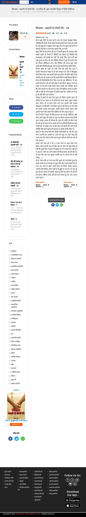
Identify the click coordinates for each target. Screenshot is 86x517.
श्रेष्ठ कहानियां (23, 472)
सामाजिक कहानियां (14, 305)
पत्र (12, 334)
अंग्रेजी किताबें (38, 472)
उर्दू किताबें (37, 500)
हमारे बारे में (8, 472)
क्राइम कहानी (15, 383)
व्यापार (13, 361)
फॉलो (25, 37)
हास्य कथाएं (15, 274)
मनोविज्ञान (14, 319)
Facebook (16, 107)
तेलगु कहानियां (53, 494)
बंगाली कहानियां (53, 484)
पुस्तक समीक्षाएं (16, 349)
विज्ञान (13, 376)
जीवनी (13, 326)
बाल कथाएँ (14, 270)
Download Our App (56, 200)
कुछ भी (13, 380)
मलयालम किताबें (39, 494)
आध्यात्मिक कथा (16, 255)
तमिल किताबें (38, 484)
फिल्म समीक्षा (15, 341)
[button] (27, 2)
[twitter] (77, 480)
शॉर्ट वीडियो (22, 484)
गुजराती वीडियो (23, 478)
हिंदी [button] (32, 2)
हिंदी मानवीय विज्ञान (22, 83)
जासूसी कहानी (16, 301)
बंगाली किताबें (38, 490)
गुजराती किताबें (38, 478)
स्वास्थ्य (13, 322)
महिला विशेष (15, 289)
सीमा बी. (23, 33)
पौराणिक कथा (15, 345)
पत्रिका (13, 278)
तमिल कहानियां (53, 490)
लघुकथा (13, 251)
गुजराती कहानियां (54, 475)
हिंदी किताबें (37, 475)
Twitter (16, 114)
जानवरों (13, 368)
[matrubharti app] (49, 2)
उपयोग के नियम (9, 481)
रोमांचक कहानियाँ (17, 311)
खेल (12, 364)
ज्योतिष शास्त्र (15, 372)
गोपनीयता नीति (9, 478)
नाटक (13, 293)
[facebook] (68, 480)
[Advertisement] (16, 456)
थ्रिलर (13, 353)
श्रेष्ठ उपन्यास (22, 475)
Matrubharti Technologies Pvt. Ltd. (28, 514)
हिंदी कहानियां (53, 472)
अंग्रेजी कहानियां (53, 481)
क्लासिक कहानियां (17, 266)
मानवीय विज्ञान (16, 315)
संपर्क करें (7, 475)
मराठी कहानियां (53, 478)
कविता (13, 281)
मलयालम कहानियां (54, 487)
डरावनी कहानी (16, 338)
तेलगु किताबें (37, 487)
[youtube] (70, 484)
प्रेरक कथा (14, 262)
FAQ (6, 487)
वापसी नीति (8, 484)
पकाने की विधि (16, 330)
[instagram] (72, 480)
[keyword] (24, 2)
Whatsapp (16, 121)
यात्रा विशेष (14, 285)
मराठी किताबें (38, 481)
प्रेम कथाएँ (14, 297)
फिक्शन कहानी (16, 259)
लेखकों (21, 481)
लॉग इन (74, 2)
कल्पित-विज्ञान (15, 357)
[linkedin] (75, 484)
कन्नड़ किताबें (38, 497)
